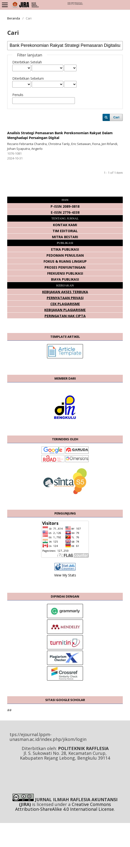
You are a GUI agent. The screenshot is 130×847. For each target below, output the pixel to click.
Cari (116, 117)
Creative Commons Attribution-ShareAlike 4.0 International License (64, 806)
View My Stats (65, 575)
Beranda (13, 18)
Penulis (17, 94)
